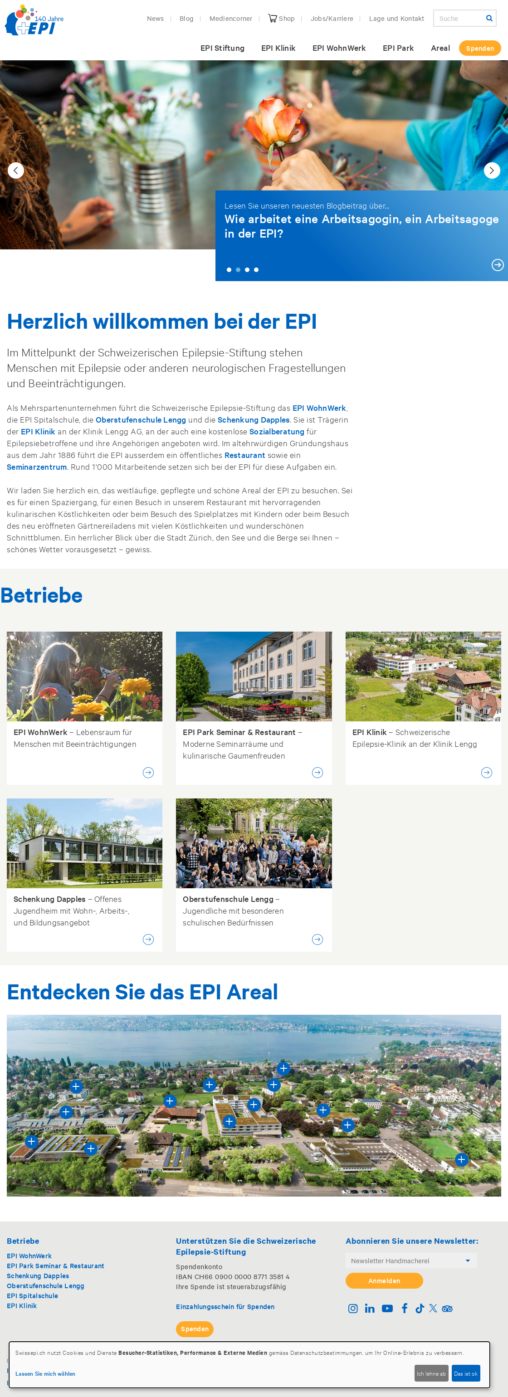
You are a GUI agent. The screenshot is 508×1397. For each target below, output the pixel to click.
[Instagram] (353, 1309)
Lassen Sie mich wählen (45, 1373)
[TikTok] (420, 1309)
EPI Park (398, 47)
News (155, 18)
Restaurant (245, 454)
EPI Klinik (278, 47)
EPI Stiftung (222, 47)
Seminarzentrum (37, 466)
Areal (440, 47)
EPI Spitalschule (32, 1295)
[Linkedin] (369, 1309)
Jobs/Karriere (332, 18)
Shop (281, 18)
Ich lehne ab (431, 1373)
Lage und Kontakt (397, 18)
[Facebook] (404, 1309)
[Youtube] (387, 1309)
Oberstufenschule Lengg (141, 419)
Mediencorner (231, 18)
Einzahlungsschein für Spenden (225, 1306)
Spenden (480, 48)
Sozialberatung (277, 431)
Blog (187, 18)
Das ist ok (466, 1373)
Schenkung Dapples (254, 419)
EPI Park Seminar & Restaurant (55, 1265)
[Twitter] (433, 1309)
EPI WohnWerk (339, 47)
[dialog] (249, 1365)
